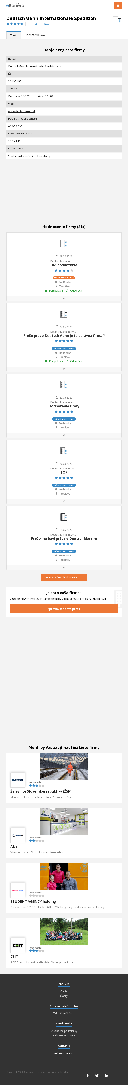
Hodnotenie (35, 35)
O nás (14, 35)
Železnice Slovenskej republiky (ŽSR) (40, 791)
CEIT (14, 956)
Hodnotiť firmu (39, 24)
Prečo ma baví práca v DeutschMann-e (64, 538)
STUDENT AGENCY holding (33, 901)
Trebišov (64, 286)
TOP (64, 472)
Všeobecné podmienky (64, 1030)
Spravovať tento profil (64, 609)
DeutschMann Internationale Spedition (64, 261)
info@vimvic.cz (64, 1053)
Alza (14, 846)
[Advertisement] (64, 188)
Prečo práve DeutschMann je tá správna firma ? (64, 335)
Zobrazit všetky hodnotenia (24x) (64, 577)
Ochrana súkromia (64, 1035)
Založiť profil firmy (64, 1013)
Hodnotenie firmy (64, 406)
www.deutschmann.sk (21, 111)
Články (64, 995)
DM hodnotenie (63, 265)
